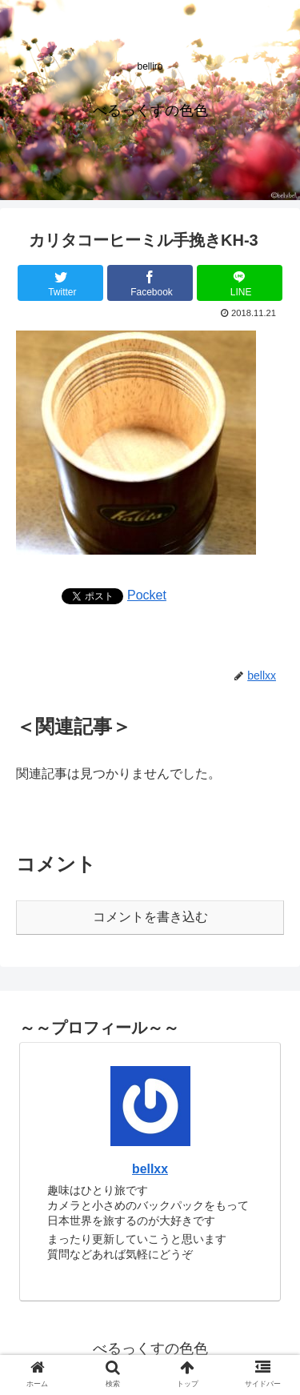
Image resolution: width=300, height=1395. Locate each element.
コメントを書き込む (150, 917)
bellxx (150, 1169)
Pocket (146, 595)
